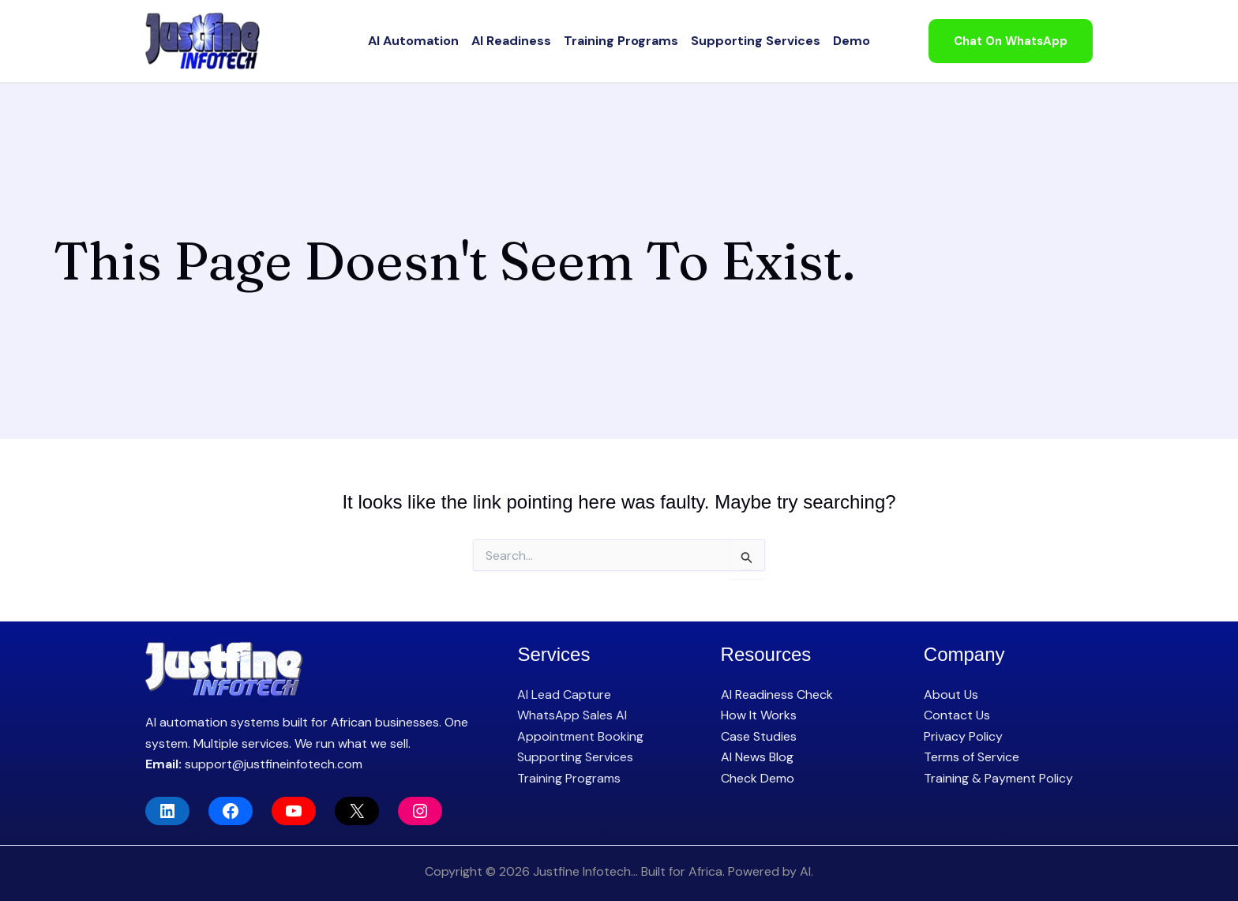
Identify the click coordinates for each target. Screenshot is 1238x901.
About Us (951, 694)
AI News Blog (757, 757)
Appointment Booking (580, 736)
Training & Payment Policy (998, 778)
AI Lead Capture (564, 694)
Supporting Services (755, 40)
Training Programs (621, 40)
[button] (1010, 41)
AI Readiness (511, 40)
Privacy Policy (963, 736)
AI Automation (413, 40)
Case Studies (759, 736)
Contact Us (957, 715)
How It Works (759, 715)
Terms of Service (971, 757)
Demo (851, 40)
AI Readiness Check (777, 694)
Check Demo (757, 778)
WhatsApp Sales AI (572, 715)
